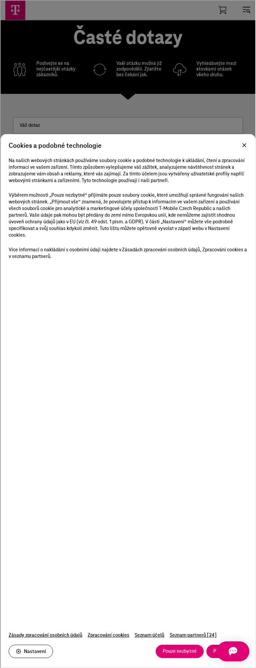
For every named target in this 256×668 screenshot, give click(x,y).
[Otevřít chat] (230, 651)
